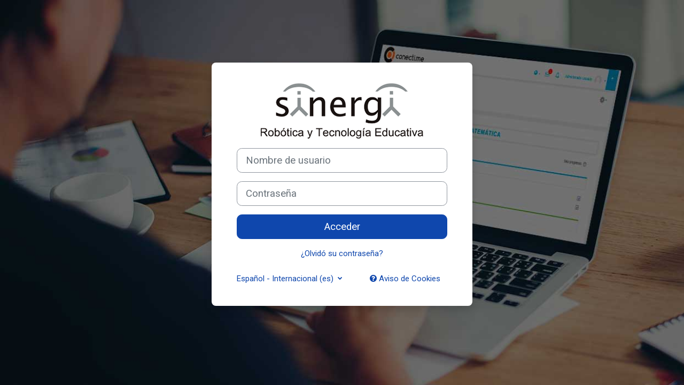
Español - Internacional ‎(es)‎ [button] (286, 278)
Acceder (342, 227)
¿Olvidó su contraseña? (342, 253)
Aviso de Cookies (405, 278)
